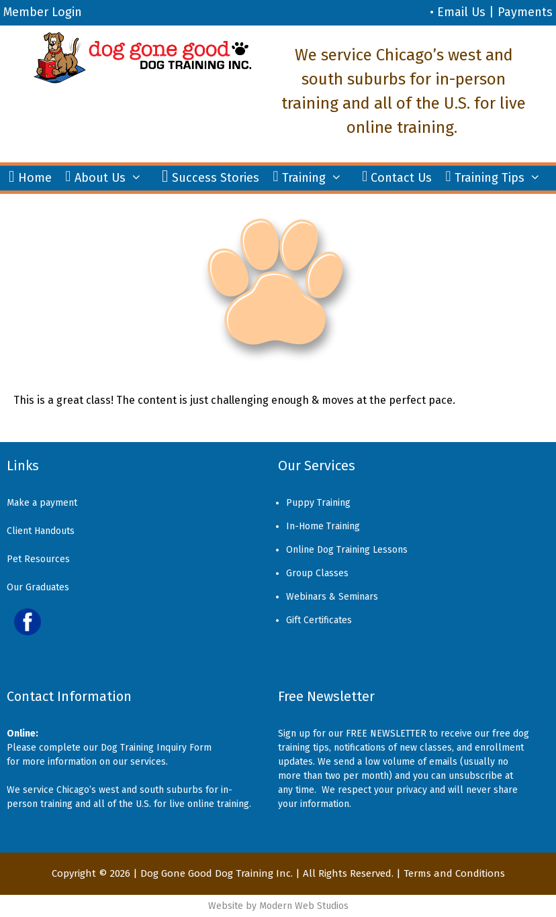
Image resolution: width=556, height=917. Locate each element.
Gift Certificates (319, 620)
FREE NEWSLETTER (386, 733)
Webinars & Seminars (332, 596)
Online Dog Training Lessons (347, 549)
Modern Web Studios (304, 906)
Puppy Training (318, 502)
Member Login (42, 12)
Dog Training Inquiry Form (156, 747)
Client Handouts (41, 531)
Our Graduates (38, 587)
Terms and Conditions (454, 873)
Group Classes (317, 573)
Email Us (461, 12)
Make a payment (42, 502)
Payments (525, 12)
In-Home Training (323, 526)
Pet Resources (38, 559)
